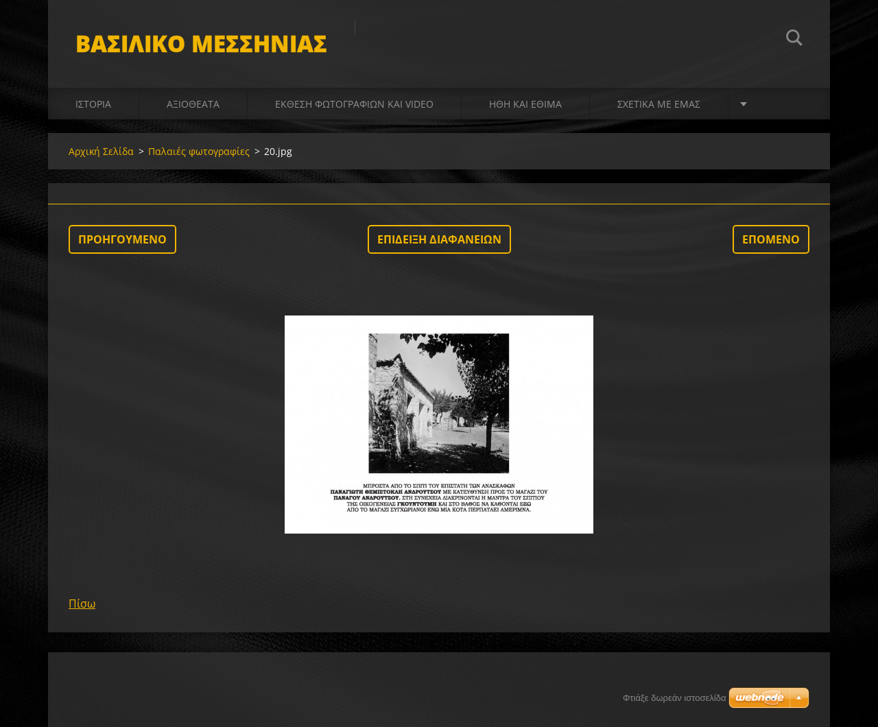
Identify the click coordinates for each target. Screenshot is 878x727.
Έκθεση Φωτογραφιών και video (354, 103)
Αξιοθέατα (193, 103)
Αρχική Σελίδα (101, 151)
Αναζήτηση (794, 39)
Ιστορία (93, 103)
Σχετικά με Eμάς (658, 103)
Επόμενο (771, 239)
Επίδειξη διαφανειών (439, 239)
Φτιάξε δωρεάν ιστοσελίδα (674, 698)
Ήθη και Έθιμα (525, 103)
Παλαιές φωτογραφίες (199, 151)
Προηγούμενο (122, 239)
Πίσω (82, 603)
